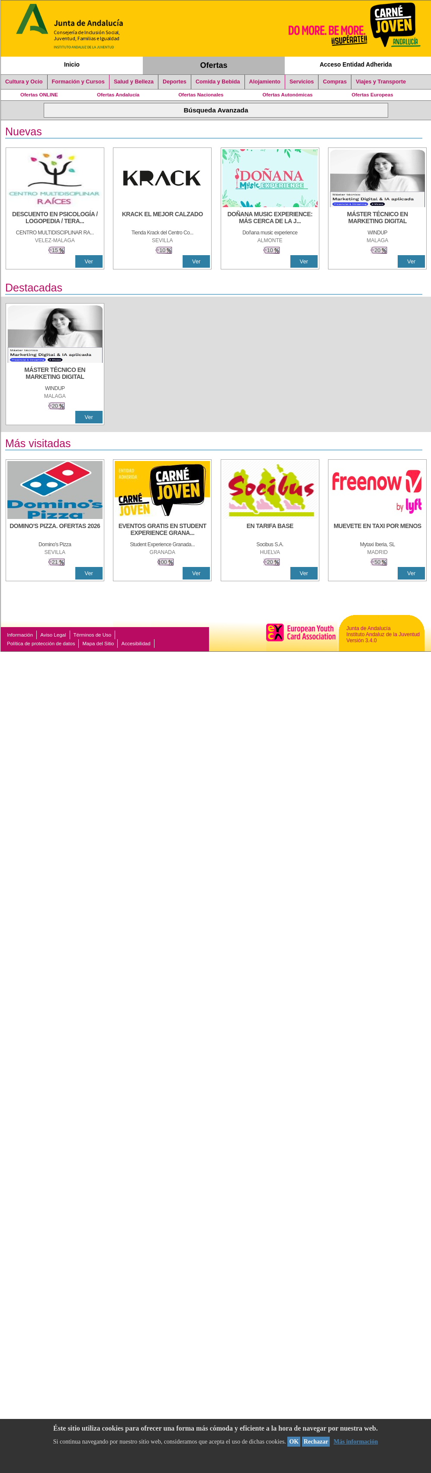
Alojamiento (264, 82)
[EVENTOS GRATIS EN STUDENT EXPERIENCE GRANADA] (162, 530)
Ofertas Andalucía (118, 94)
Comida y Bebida (218, 82)
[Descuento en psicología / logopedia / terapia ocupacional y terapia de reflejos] (55, 218)
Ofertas (214, 65)
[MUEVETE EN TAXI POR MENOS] (377, 530)
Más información (356, 1441)
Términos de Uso (93, 634)
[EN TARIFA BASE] (270, 530)
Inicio (72, 64)
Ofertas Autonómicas (287, 94)
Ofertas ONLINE (39, 94)
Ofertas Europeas (372, 94)
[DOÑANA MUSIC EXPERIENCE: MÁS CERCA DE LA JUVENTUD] (270, 218)
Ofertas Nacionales (200, 94)
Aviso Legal (53, 634)
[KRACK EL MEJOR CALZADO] (162, 218)
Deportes (175, 82)
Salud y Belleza (134, 82)
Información (20, 634)
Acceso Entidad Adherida (356, 64)
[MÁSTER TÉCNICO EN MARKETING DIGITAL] (377, 218)
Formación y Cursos (78, 82)
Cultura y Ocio (24, 82)
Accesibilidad (135, 643)
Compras (335, 82)
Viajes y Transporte (381, 82)
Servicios (301, 82)
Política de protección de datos (41, 643)
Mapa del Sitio (98, 643)
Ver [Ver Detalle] (89, 261)
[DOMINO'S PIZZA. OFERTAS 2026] (55, 530)
